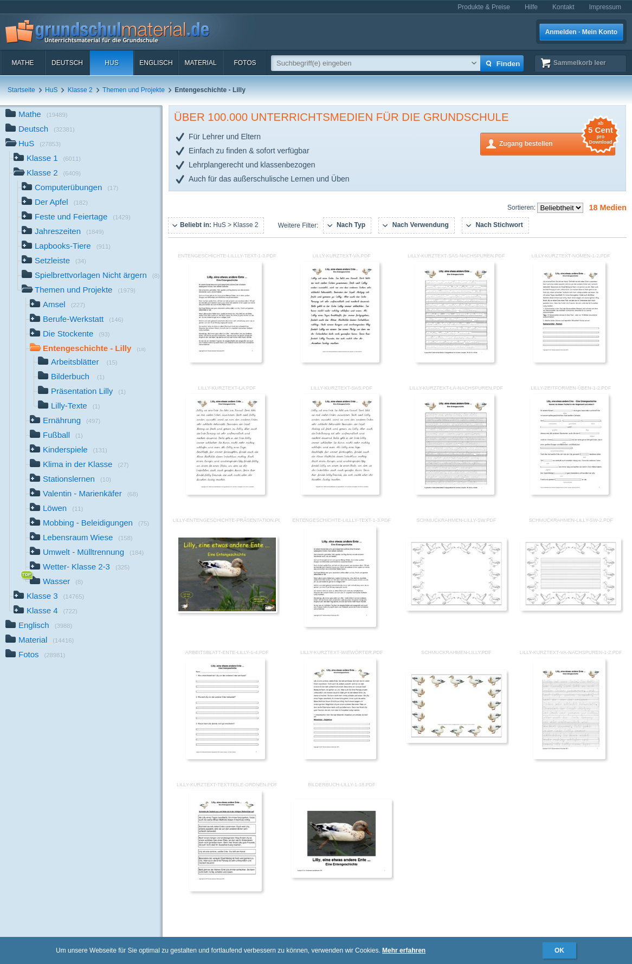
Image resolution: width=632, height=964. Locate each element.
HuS (111, 63)
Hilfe (531, 7)
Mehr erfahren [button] (403, 950)
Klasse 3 (49, 597)
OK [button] (559, 950)
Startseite (21, 90)
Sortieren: (522, 207)
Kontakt (563, 7)
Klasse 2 (80, 90)
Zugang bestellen (557, 143)
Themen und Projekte (133, 90)
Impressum (605, 7)
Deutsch (67, 63)
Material (200, 63)
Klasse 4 (46, 611)
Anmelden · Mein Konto (581, 32)
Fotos (245, 63)
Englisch (155, 63)
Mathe (22, 63)
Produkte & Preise (483, 7)
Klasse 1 (47, 159)
